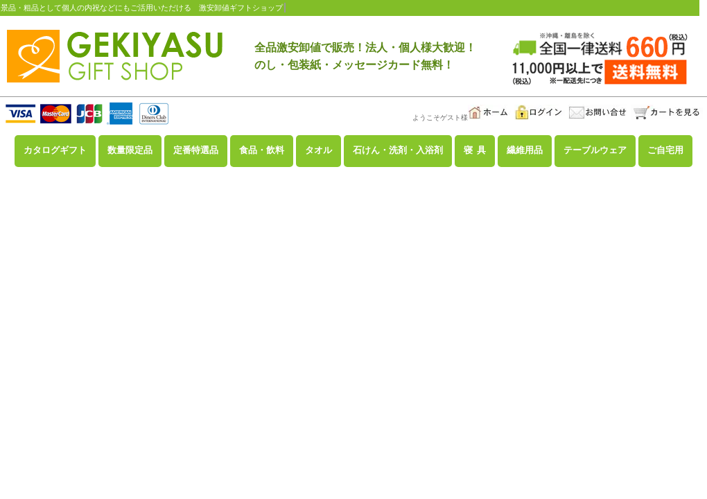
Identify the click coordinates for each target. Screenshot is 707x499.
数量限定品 (129, 150)
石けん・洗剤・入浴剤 (398, 150)
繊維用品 (525, 150)
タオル (318, 150)
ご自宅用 (665, 150)
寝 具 (475, 150)
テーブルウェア (595, 150)
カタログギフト (55, 150)
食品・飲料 (261, 150)
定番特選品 (195, 150)
